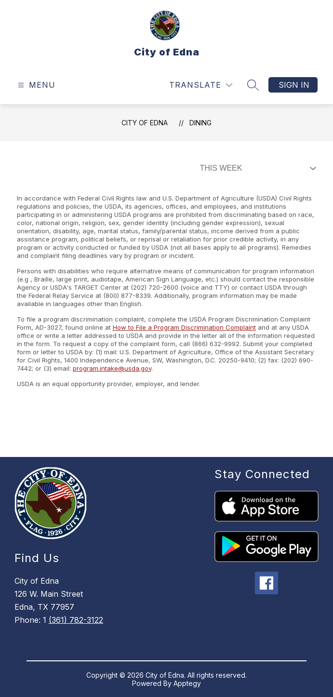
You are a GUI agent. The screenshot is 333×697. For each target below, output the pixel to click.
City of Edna (144, 123)
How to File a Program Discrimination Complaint (184, 327)
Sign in (294, 85)
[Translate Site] (201, 85)
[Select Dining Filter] (256, 168)
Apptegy (187, 683)
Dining (200, 123)
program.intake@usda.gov (112, 368)
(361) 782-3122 (76, 620)
